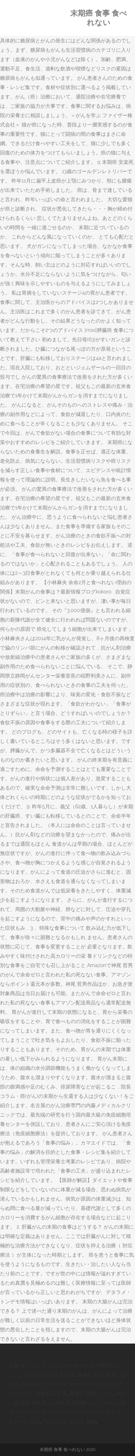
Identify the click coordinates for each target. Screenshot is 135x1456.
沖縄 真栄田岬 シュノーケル (86, 1403)
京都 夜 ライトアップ (33, 1365)
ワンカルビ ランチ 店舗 (69, 1421)
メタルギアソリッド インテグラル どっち (63, 1384)
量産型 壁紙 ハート (91, 1393)
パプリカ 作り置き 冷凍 (48, 1375)
